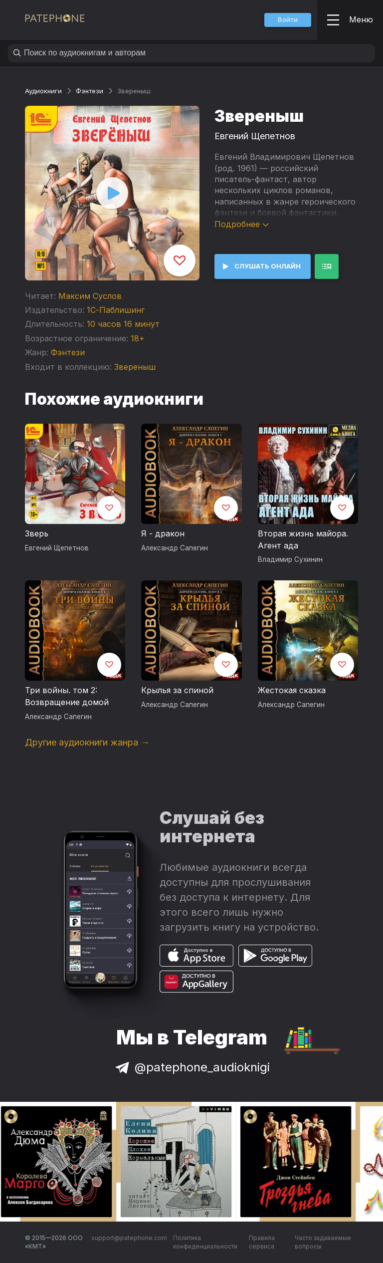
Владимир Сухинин (290, 559)
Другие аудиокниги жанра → (87, 742)
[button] (287, 20)
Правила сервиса (262, 1242)
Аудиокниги (43, 91)
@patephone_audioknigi (191, 1067)
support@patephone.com (129, 1238)
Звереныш (135, 367)
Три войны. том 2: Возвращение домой (67, 696)
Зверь (36, 533)
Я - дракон (163, 533)
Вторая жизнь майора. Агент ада (303, 539)
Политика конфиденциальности (205, 1242)
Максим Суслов (90, 296)
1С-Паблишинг (116, 310)
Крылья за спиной (177, 690)
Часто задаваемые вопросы (323, 1242)
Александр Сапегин (174, 548)
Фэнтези (89, 91)
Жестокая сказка (292, 690)
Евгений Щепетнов (254, 136)
